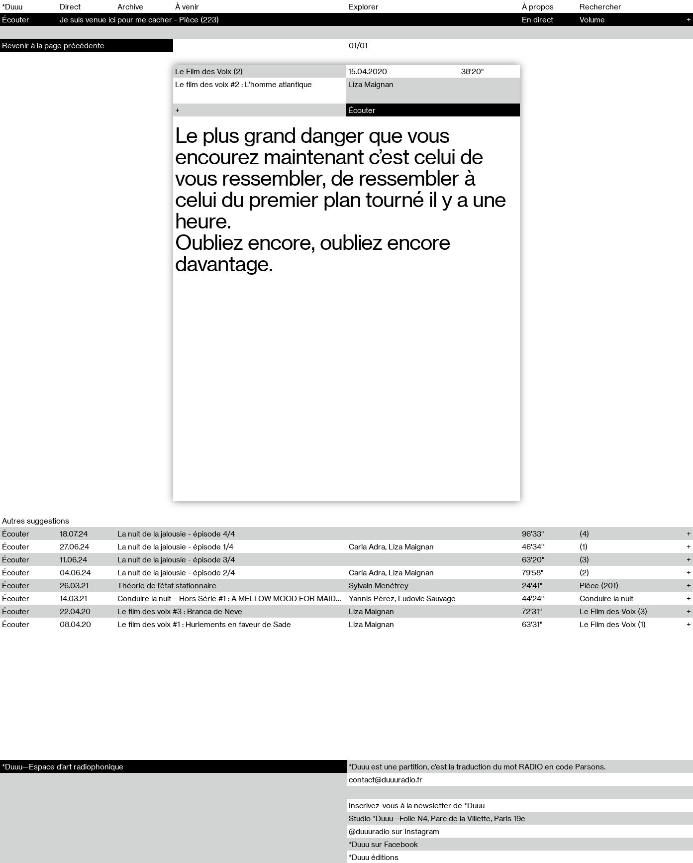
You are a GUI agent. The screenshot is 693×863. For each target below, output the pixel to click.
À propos (538, 6)
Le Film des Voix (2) (209, 71)
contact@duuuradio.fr (385, 779)
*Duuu (12, 6)
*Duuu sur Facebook (383, 844)
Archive (130, 6)
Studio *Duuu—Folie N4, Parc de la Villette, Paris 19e (437, 818)
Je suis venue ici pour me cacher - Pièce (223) (139, 19)
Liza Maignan (371, 84)
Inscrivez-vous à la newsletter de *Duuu (417, 805)
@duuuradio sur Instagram (394, 831)
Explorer (364, 6)
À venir (187, 6)
